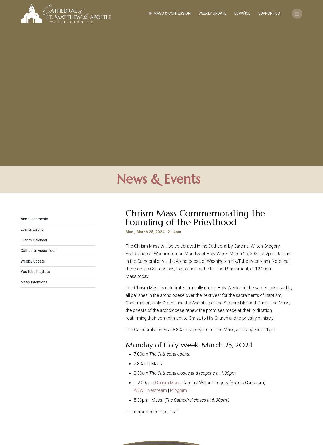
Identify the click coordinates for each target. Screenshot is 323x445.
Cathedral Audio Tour (38, 115)
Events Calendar (34, 104)
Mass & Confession (172, 13)
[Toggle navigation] (297, 14)
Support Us (269, 13)
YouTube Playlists (35, 136)
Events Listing (32, 94)
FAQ (280, 391)
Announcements (34, 83)
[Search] (279, 406)
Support (261, 391)
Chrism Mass (168, 247)
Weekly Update (212, 13)
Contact (236, 391)
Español (242, 13)
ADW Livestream (150, 254)
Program (178, 254)
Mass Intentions (34, 146)
